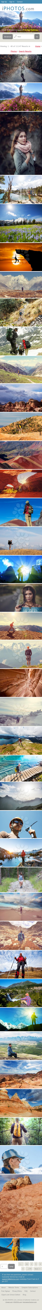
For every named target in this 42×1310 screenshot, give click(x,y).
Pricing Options (30, 30)
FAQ (26, 1291)
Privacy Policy (17, 1291)
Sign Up (4, 2)
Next (36, 1269)
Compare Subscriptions (30, 1287)
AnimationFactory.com (30, 1302)
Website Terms (13, 1287)
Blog (24, 1295)
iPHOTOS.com (18, 1302)
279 (29, 1269)
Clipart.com (9, 1302)
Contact (20, 2)
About (3, 1287)
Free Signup (5, 1291)
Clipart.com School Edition (10, 1295)
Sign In (11, 2)
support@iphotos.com (10, 1279)
